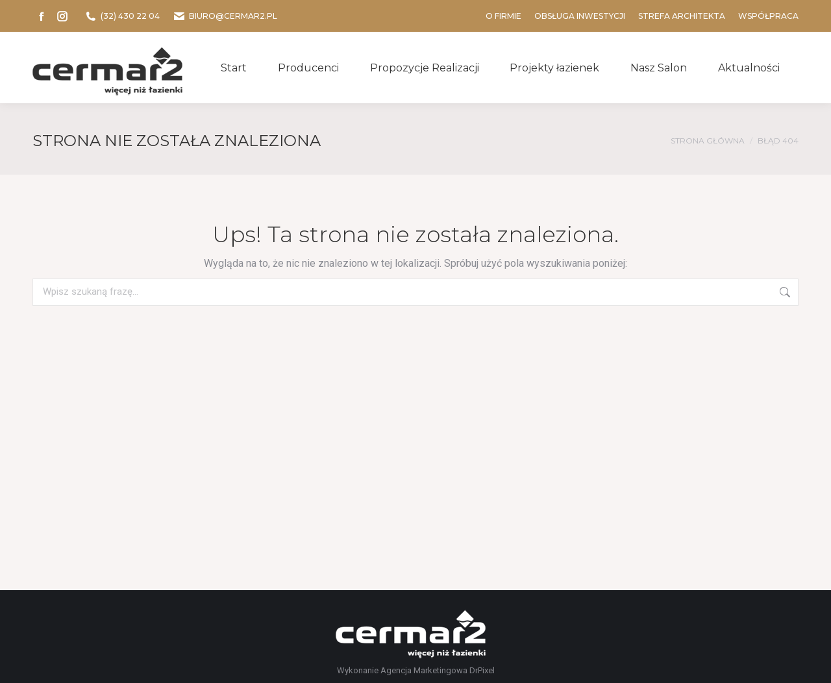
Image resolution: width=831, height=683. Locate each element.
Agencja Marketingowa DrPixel (437, 670)
